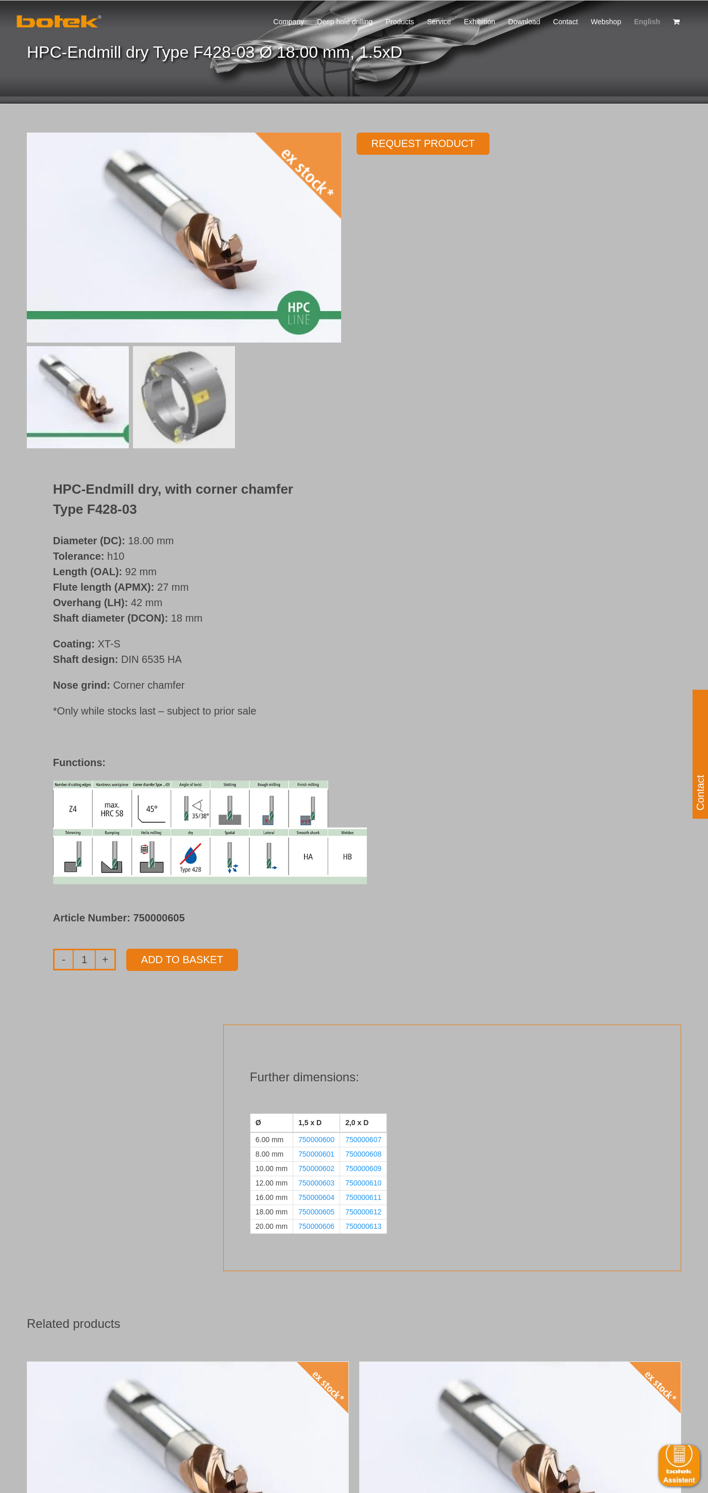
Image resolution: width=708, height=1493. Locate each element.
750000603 (316, 1183)
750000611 (363, 1197)
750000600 (316, 1139)
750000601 (316, 1154)
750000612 (363, 1212)
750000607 (363, 1139)
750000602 (316, 1168)
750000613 (363, 1226)
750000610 (363, 1183)
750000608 (363, 1154)
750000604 (316, 1197)
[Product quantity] (84, 959)
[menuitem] (647, 20)
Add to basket (182, 959)
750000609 (363, 1168)
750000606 (316, 1226)
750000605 (316, 1212)
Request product (423, 143)
